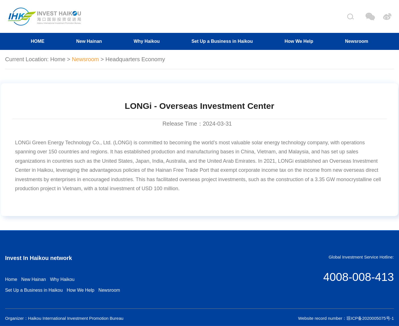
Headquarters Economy (135, 59)
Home (57, 59)
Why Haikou (147, 41)
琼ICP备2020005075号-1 (370, 318)
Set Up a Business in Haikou (222, 41)
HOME (37, 41)
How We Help (299, 41)
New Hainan (89, 41)
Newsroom (356, 41)
